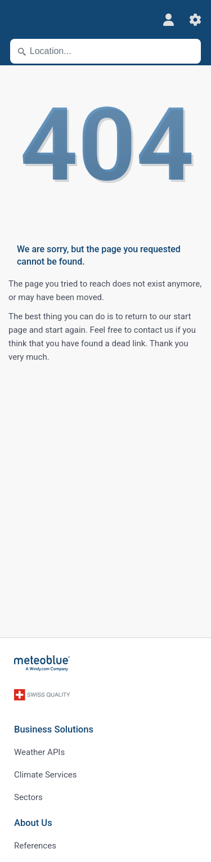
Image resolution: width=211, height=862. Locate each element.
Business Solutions (53, 729)
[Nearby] (187, 51)
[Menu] (17, 20)
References (35, 846)
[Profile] (168, 20)
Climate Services (45, 775)
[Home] (42, 663)
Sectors (28, 797)
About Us (33, 823)
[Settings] (195, 20)
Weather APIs (39, 752)
